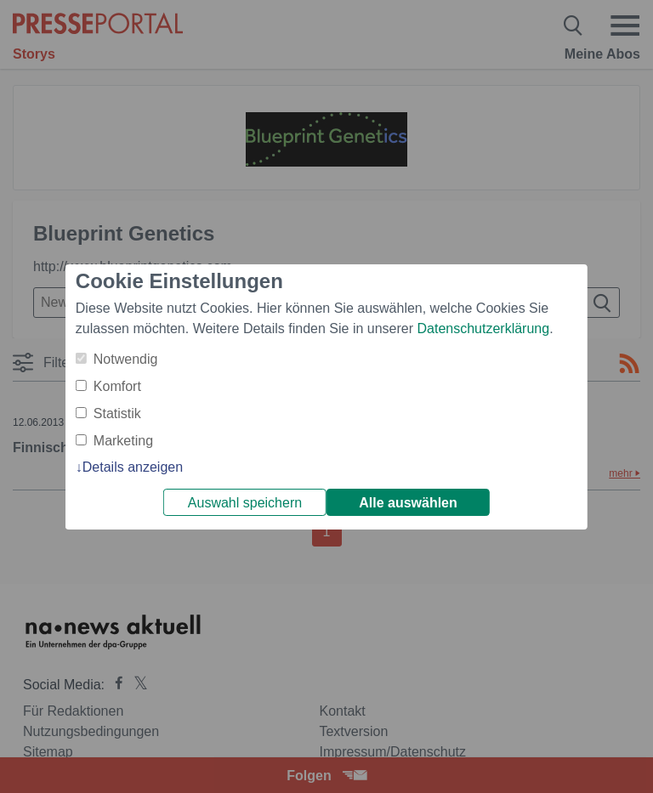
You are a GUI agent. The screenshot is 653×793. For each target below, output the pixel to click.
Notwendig (126, 359)
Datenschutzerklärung (483, 328)
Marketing (123, 440)
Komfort (117, 386)
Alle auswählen (408, 503)
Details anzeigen (132, 467)
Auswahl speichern (245, 503)
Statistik (117, 413)
